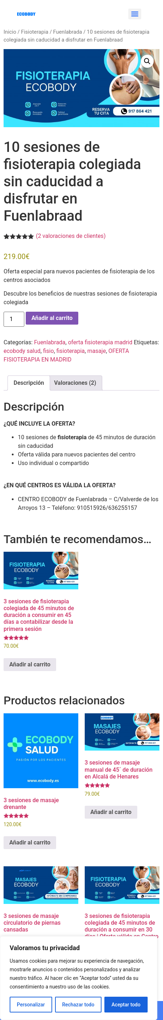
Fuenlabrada (67, 32)
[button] (147, 61)
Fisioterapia (34, 32)
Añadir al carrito (52, 318)
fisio (48, 351)
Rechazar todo (78, 1004)
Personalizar (31, 1004)
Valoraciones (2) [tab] (75, 382)
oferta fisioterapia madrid (100, 342)
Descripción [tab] (29, 382)
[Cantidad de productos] (14, 319)
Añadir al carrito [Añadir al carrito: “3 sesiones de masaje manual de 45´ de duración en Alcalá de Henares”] (111, 812)
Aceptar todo (126, 1004)
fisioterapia (70, 351)
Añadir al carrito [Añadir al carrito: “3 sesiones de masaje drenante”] (29, 842)
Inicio (10, 32)
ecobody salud (22, 351)
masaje (96, 351)
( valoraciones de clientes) (70, 236)
